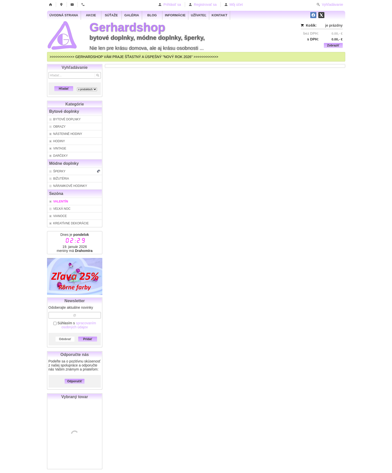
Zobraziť (333, 45)
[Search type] (87, 89)
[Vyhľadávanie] (75, 75)
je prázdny (333, 25)
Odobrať (65, 339)
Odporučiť (74, 381)
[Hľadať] (98, 75)
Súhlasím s (74, 325)
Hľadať (64, 88)
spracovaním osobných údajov (78, 325)
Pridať (87, 339)
